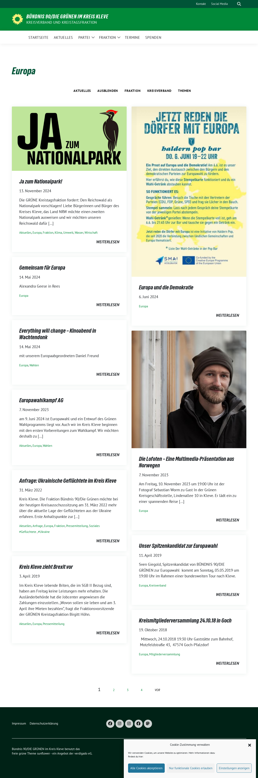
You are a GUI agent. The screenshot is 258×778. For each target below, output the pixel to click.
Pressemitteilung (77, 526)
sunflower (43, 753)
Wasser (79, 233)
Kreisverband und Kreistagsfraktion (61, 22)
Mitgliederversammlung (164, 654)
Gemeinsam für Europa (42, 267)
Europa (37, 233)
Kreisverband (159, 91)
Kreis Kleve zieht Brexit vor (46, 566)
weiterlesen (107, 241)
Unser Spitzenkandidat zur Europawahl (178, 545)
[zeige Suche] (239, 4)
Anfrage (38, 526)
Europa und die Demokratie (166, 287)
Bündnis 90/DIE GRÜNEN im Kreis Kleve (67, 16)
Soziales (94, 526)
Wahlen (34, 365)
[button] (250, 751)
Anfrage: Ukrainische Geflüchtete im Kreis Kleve (67, 480)
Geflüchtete (28, 532)
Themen (184, 91)
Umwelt (68, 233)
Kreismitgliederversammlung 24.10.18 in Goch (185, 620)
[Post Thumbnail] (69, 138)
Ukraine (45, 532)
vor (157, 690)
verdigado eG (83, 753)
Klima (58, 233)
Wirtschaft (91, 233)
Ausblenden (107, 91)
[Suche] (233, 4)
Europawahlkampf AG (41, 400)
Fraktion (133, 91)
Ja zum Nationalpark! (40, 181)
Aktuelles (82, 91)
